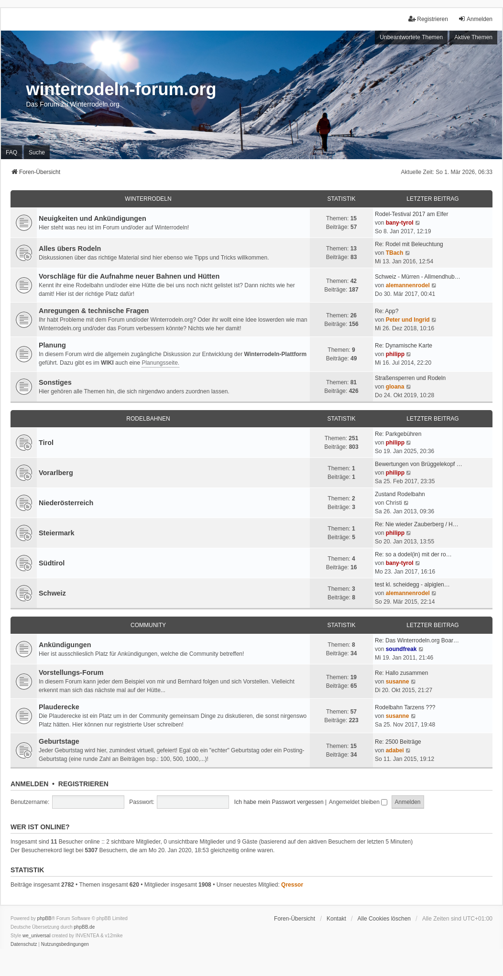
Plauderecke (59, 707)
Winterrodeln (148, 198)
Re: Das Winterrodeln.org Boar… (417, 640)
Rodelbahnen (148, 418)
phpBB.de (84, 927)
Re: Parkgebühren (398, 434)
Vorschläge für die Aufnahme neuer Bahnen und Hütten (129, 276)
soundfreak (401, 649)
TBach (395, 252)
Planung (52, 345)
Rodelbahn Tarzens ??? (405, 707)
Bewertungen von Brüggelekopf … (418, 464)
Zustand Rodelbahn (400, 494)
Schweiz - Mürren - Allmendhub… (417, 276)
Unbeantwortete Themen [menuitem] (411, 37)
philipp (395, 354)
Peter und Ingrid (408, 319)
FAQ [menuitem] (11, 152)
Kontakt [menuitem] (336, 918)
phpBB (44, 918)
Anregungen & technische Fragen (94, 310)
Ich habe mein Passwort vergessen (279, 802)
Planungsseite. (160, 362)
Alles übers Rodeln (70, 248)
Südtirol (52, 563)
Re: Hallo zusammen (401, 673)
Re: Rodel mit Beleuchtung (409, 244)
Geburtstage (59, 741)
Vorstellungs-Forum (71, 672)
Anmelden (29, 784)
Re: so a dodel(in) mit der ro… (413, 554)
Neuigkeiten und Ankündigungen (92, 218)
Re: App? (386, 311)
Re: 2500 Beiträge (398, 741)
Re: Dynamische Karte (403, 345)
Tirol (46, 442)
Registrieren (83, 784)
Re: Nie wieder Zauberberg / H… (417, 524)
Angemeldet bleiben (358, 802)
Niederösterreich (66, 503)
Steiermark (56, 533)
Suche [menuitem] (37, 152)
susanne (397, 681)
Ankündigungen (65, 645)
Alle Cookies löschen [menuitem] (384, 918)
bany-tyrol (400, 222)
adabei (395, 750)
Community (148, 625)
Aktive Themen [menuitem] (473, 37)
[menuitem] (24, 944)
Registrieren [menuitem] (428, 18)
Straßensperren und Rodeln (410, 378)
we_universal (36, 935)
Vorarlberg (56, 473)
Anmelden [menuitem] (475, 18)
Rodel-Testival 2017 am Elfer (411, 214)
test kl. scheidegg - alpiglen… (412, 584)
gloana (395, 386)
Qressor (292, 884)
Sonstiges (55, 382)
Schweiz (52, 593)
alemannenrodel (408, 285)
